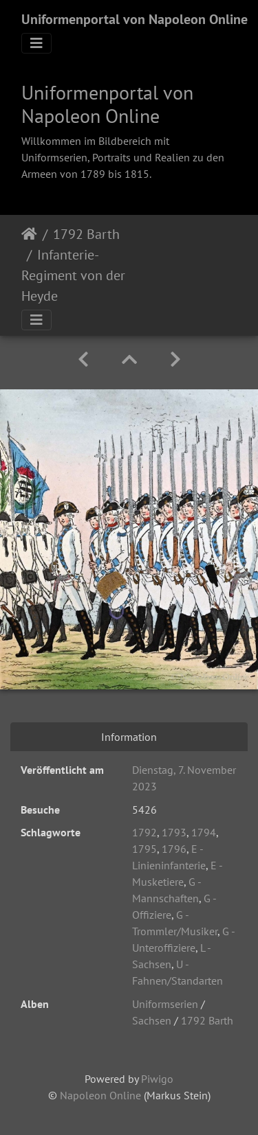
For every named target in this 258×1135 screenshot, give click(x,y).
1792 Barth (86, 234)
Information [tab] (129, 737)
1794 (203, 832)
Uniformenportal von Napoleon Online (134, 19)
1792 (144, 832)
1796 (174, 849)
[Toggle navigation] (36, 43)
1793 (174, 832)
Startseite (29, 234)
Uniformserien (165, 1004)
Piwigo (157, 1079)
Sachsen (151, 1020)
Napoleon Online (100, 1095)
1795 (144, 849)
